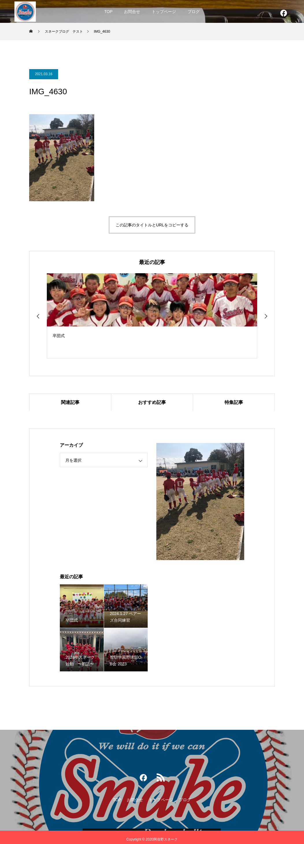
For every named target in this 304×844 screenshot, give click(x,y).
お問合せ (132, 11)
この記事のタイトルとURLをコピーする (152, 225)
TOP (108, 11)
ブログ (194, 11)
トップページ (164, 11)
